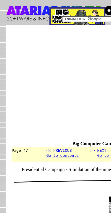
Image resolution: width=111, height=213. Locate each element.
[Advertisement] (55, 85)
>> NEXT (98, 150)
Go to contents (62, 156)
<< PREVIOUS (59, 150)
